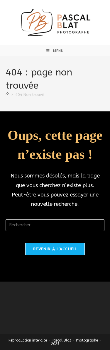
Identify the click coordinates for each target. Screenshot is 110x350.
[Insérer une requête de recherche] (55, 225)
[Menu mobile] (55, 51)
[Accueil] (7, 94)
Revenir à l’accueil (55, 249)
